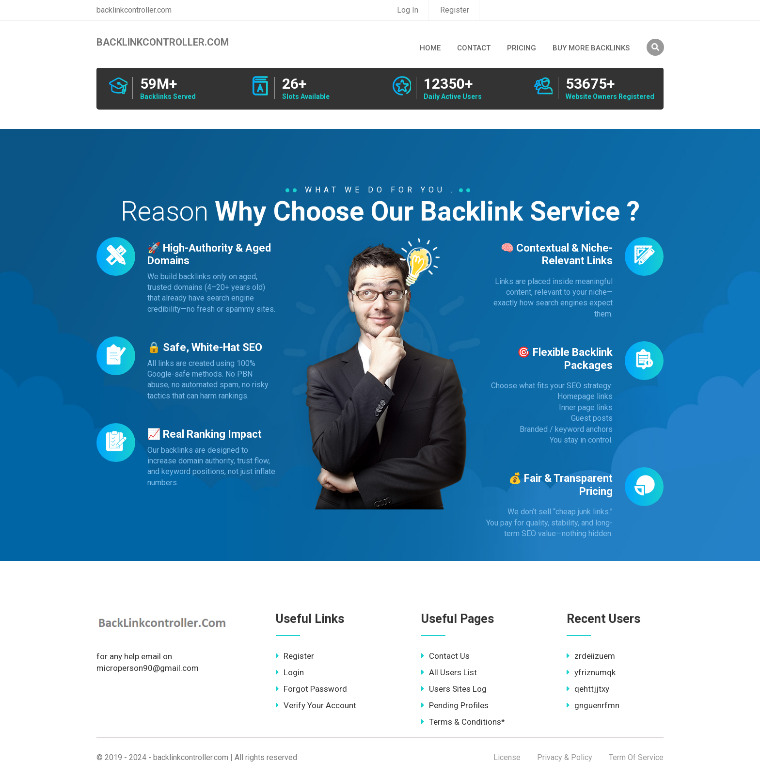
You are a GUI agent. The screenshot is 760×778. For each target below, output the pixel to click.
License (507, 757)
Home (430, 48)
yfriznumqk (591, 672)
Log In (407, 10)
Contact (474, 48)
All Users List (449, 672)
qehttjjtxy (588, 689)
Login (290, 672)
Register (454, 10)
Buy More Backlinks (591, 48)
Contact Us (445, 656)
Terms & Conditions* (463, 722)
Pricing (521, 48)
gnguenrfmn (593, 705)
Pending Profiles (455, 705)
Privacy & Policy (564, 757)
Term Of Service (636, 757)
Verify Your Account (316, 705)
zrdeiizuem (591, 656)
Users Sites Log (454, 689)
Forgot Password (311, 689)
